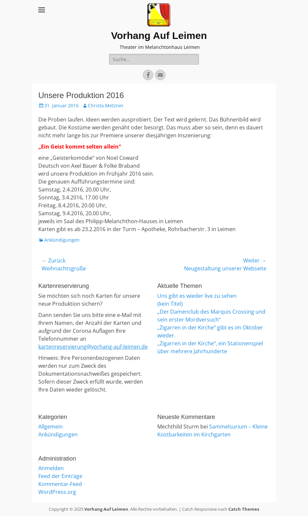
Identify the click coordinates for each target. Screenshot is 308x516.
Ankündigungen (62, 240)
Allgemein (50, 426)
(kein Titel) (170, 303)
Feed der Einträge (60, 476)
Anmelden (51, 468)
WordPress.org (57, 492)
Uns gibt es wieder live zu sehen (197, 295)
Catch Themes (243, 509)
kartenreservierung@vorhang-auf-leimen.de (93, 346)
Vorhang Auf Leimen (159, 35)
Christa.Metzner (106, 105)
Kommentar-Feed (60, 484)
